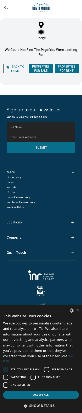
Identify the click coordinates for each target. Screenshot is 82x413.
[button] (41, 405)
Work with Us (15, 207)
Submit (41, 147)
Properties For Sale (41, 68)
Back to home (15, 69)
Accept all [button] (41, 395)
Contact (12, 192)
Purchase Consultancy (21, 202)
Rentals (11, 187)
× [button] (77, 310)
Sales (10, 182)
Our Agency (14, 177)
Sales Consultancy (19, 197)
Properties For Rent (66, 68)
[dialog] (41, 359)
